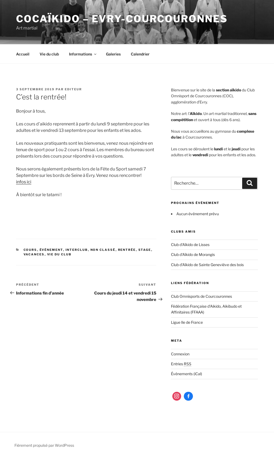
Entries (181, 364)
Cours (30, 250)
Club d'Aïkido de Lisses (190, 244)
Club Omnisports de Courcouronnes (201, 296)
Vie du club (49, 54)
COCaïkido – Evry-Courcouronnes (121, 19)
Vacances (34, 254)
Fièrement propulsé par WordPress (44, 445)
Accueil (22, 54)
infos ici (23, 181)
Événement (51, 250)
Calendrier (140, 54)
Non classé (103, 250)
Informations (83, 54)
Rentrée (127, 250)
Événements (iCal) (186, 373)
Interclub (77, 250)
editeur (73, 89)
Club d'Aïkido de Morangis (193, 254)
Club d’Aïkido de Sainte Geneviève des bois (207, 264)
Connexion (180, 354)
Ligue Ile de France (187, 322)
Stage (144, 250)
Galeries (113, 54)
